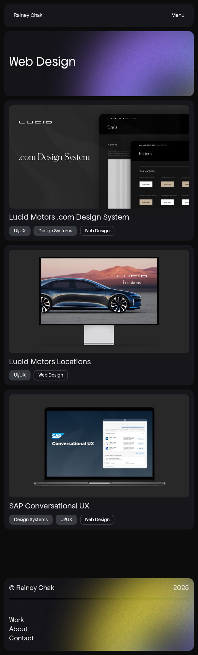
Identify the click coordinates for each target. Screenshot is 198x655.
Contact (21, 638)
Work (16, 619)
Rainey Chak (28, 15)
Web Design (97, 230)
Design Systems (55, 230)
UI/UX (20, 230)
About (18, 629)
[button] (178, 15)
